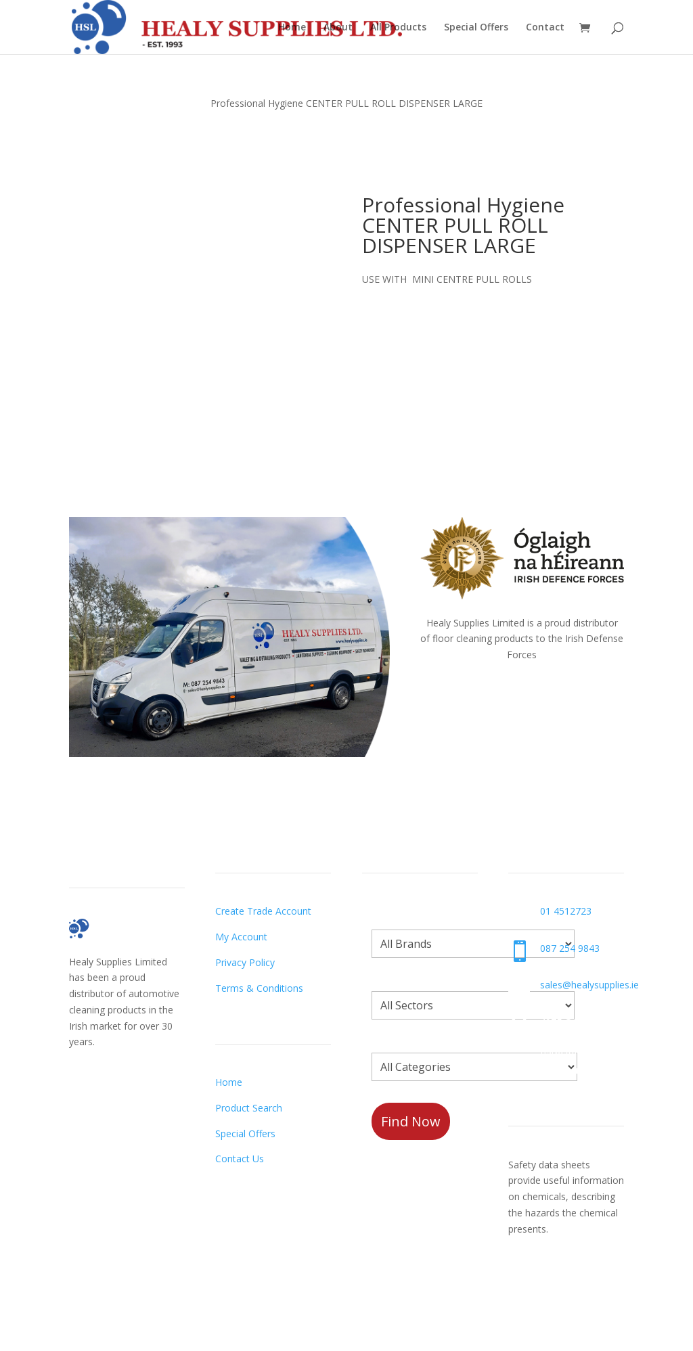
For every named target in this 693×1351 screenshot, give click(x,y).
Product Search (248, 1107)
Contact (545, 27)
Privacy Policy (245, 962)
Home (292, 27)
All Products (398, 27)
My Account (241, 936)
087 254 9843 (570, 948)
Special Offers (476, 27)
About (338, 27)
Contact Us (239, 1158)
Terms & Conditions (259, 988)
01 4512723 (565, 911)
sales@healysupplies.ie (589, 984)
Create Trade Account (263, 911)
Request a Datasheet (556, 1280)
